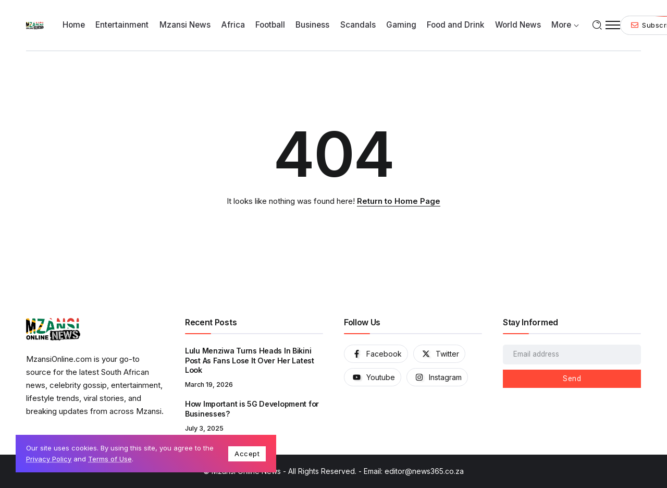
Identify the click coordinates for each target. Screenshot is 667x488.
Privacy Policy (48, 459)
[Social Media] (375, 353)
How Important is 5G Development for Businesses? (252, 408)
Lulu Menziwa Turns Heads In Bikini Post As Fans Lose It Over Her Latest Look (249, 360)
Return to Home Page (398, 201)
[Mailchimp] (572, 379)
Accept (247, 453)
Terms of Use (110, 459)
